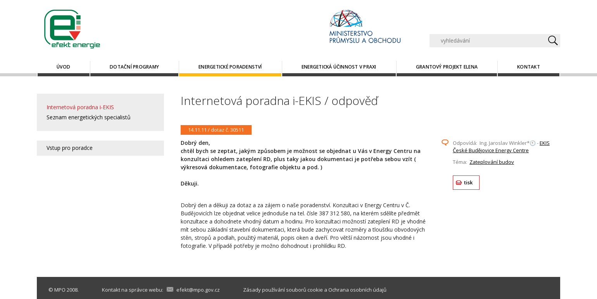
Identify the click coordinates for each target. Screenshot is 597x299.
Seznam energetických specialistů (89, 117)
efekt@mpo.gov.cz (198, 289)
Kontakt (528, 67)
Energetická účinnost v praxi (339, 67)
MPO (60, 289)
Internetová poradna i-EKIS (80, 107)
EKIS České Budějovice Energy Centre (501, 146)
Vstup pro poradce (70, 147)
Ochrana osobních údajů (357, 289)
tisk (468, 182)
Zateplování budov (491, 161)
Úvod (63, 67)
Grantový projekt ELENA (447, 67)
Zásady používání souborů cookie (283, 289)
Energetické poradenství (230, 67)
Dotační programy (134, 67)
